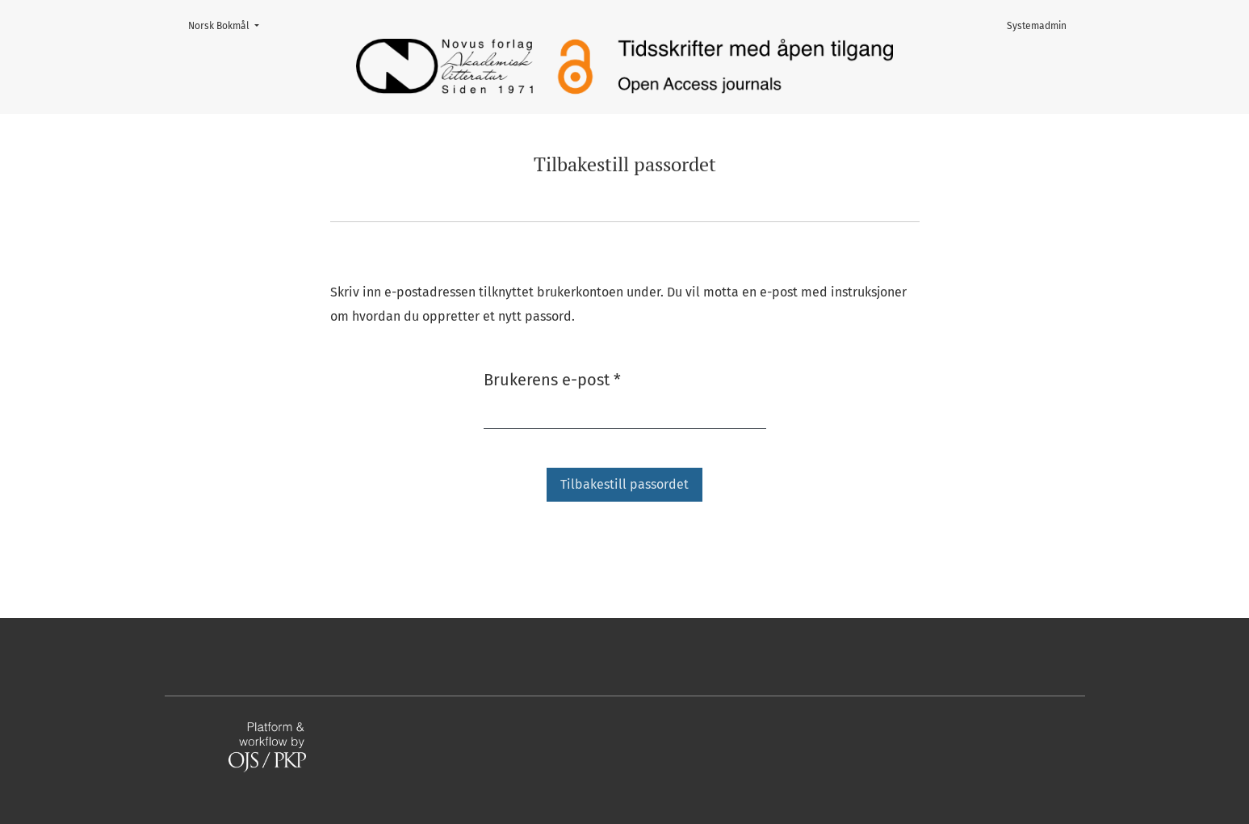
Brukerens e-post (552, 378)
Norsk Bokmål (228, 25)
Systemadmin (1037, 26)
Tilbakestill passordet (624, 484)
